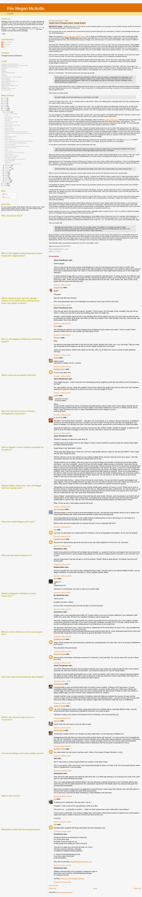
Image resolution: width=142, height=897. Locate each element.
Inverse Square (5, 78)
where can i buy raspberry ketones (72, 878)
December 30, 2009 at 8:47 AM (62, 831)
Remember (7, 120)
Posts (5, 194)
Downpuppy (58, 287)
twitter (17, 29)
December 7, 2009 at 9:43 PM (62, 564)
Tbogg (3, 69)
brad (55, 578)
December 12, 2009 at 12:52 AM (63, 796)
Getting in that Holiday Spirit (11, 156)
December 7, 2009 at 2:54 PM (62, 323)
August (7, 170)
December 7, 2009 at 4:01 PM (62, 414)
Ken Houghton (59, 509)
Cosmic (6, 115)
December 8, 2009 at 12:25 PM (62, 636)
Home (95, 888)
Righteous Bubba (6, 84)
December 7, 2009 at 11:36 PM (62, 575)
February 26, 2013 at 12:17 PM (62, 865)
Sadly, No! (4, 68)
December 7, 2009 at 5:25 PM (62, 506)
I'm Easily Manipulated (10, 136)
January (7, 182)
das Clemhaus (5, 82)
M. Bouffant (58, 417)
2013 (5, 103)
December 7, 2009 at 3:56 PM (62, 376)
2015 (5, 100)
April (6, 177)
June (6, 173)
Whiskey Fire (32, 29)
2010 (5, 108)
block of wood (127, 139)
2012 (5, 105)
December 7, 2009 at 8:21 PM (62, 546)
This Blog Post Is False (10, 157)
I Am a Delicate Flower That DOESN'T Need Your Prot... (19, 141)
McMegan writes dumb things (9, 64)
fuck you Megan (57, 251)
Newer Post (52, 888)
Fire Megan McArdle (25, 8)
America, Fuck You (9, 128)
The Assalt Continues (10, 144)
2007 (5, 185)
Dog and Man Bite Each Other (12, 125)
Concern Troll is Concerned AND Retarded (15, 143)
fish (55, 824)
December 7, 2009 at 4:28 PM (62, 433)
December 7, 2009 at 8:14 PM (62, 536)
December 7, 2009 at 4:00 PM (62, 392)
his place (9, 29)
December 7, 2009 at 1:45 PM (62, 305)
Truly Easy (7, 162)
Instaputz (4, 75)
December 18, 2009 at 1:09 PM (62, 821)
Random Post (8, 138)
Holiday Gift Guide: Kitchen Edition (74, 36)
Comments (7, 197)
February (7, 180)
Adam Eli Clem (8, 42)
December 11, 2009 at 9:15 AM (62, 770)
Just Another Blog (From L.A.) (10, 81)
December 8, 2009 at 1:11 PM (62, 662)
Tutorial (6, 134)
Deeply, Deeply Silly (9, 160)
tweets (40, 27)
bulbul (56, 358)
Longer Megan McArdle (10, 147)
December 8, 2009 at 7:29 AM (62, 592)
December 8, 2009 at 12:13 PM (62, 609)
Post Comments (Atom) (65, 892)
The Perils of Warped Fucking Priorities (14, 159)
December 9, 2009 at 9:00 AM (62, 746)
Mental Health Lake (9, 139)
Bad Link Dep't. (8, 126)
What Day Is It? (8, 118)
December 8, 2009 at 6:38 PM (62, 727)
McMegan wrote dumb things (9, 67)
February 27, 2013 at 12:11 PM (62, 882)
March (7, 178)
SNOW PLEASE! (8, 130)
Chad (56, 326)
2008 (5, 183)
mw (55, 529)
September (8, 169)
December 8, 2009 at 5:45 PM (62, 718)
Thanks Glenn (8, 123)
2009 (5, 110)
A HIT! (6, 149)
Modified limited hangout (8, 88)
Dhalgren (57, 338)
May (6, 175)
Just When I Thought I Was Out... (13, 164)
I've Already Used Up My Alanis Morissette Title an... (18, 133)
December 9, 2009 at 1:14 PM (62, 755)
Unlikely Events (8, 151)
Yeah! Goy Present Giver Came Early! (67, 22)
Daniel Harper (59, 684)
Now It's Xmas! (8, 154)
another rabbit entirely (111, 120)
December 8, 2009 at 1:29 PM (62, 681)
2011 (5, 107)
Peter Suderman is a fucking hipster (11, 77)
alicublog (4, 71)
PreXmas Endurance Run (11, 122)
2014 (5, 101)
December (8, 112)
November (8, 165)
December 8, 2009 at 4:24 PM (62, 703)
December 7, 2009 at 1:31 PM (62, 284)
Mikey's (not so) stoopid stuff (9, 85)
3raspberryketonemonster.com (81, 862)
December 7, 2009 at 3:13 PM (62, 355)
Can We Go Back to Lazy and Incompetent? (15, 131)
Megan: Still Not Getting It (11, 113)
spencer (57, 721)
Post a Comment (53, 885)
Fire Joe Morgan (6, 90)
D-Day (3, 74)
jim (55, 799)
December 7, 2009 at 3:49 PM (62, 366)
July (6, 172)
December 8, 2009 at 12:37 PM (62, 651)
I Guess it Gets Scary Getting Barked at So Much (17, 146)
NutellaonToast (59, 369)
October (7, 167)
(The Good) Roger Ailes (8, 72)
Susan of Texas (59, 654)
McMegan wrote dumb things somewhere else (14, 65)
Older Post (137, 888)
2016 (5, 98)
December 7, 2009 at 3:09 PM (62, 335)
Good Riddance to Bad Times (12, 117)
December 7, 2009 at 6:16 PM (62, 526)
